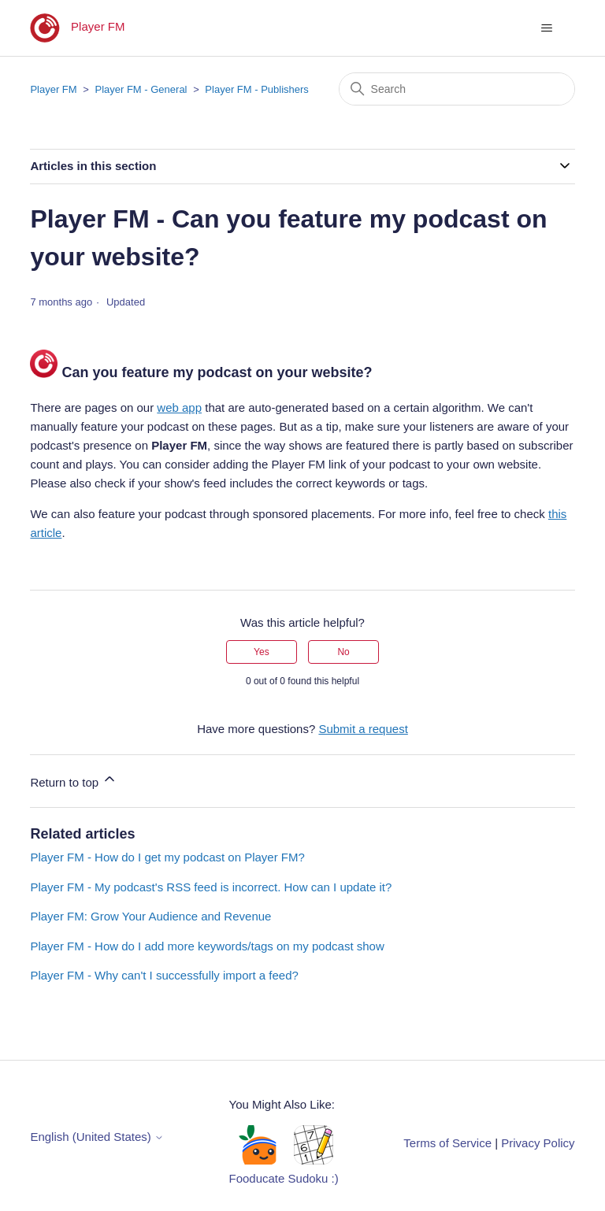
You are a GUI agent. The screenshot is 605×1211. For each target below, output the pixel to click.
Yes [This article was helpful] (261, 651)
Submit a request (362, 728)
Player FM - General (141, 89)
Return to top (73, 780)
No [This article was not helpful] (343, 651)
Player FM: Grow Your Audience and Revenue (150, 916)
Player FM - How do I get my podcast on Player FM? (167, 857)
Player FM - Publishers (256, 89)
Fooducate (257, 1178)
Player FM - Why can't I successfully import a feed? (164, 975)
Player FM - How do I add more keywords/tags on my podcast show (207, 946)
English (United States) (97, 1136)
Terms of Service (447, 1143)
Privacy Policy (537, 1143)
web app (179, 407)
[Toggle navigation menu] (547, 28)
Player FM (53, 89)
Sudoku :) (313, 1178)
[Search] (457, 89)
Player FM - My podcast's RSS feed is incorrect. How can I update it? (211, 887)
